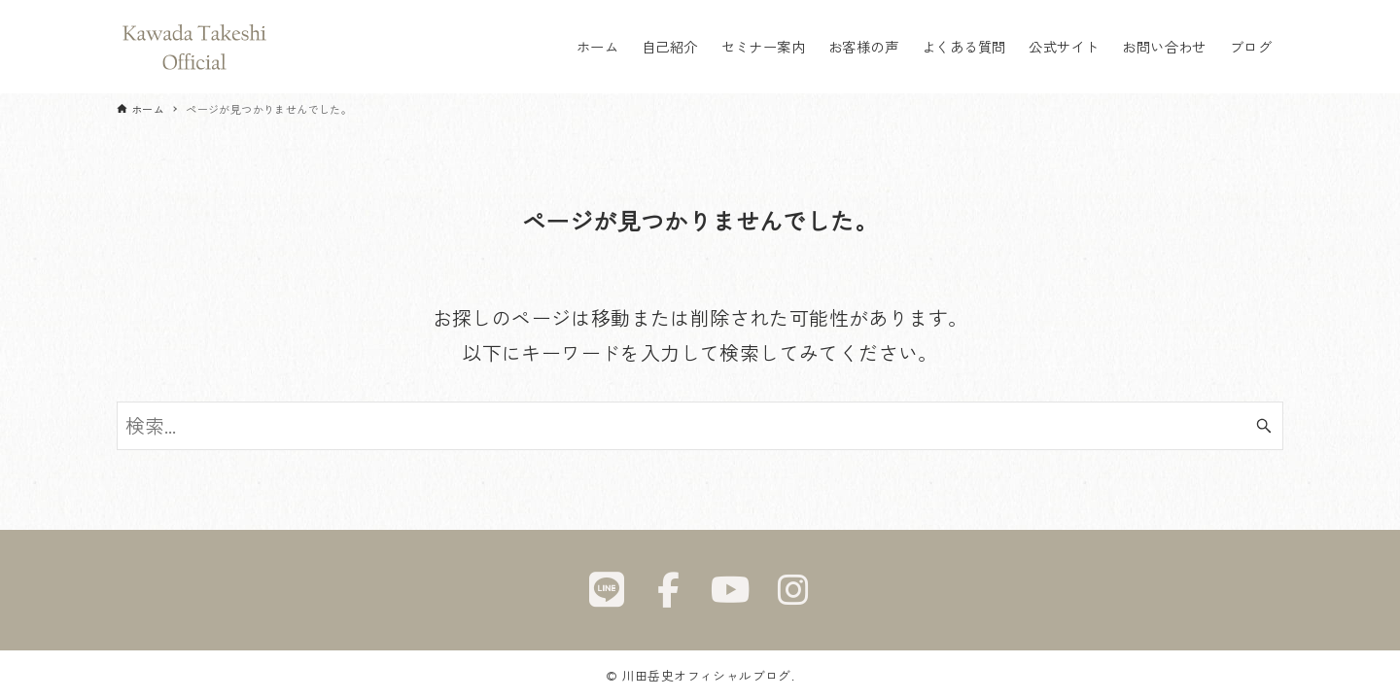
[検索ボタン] (1263, 426)
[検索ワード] (700, 426)
